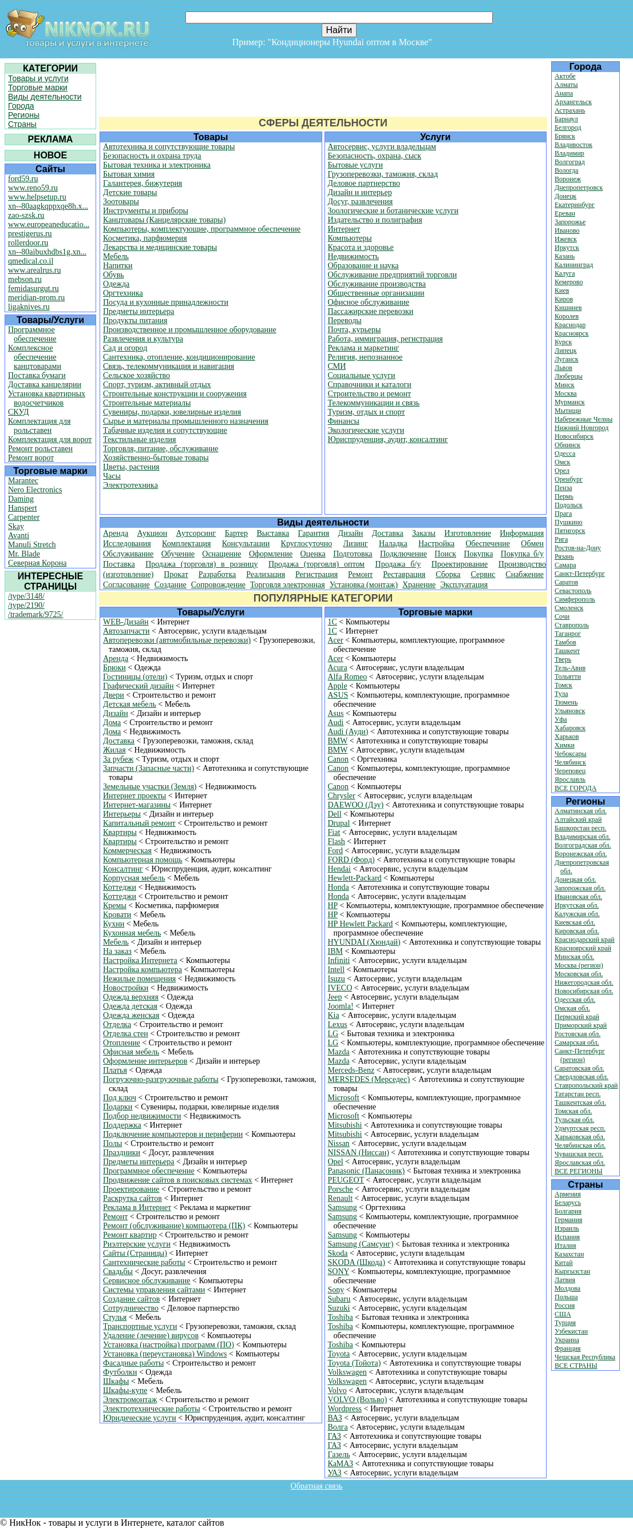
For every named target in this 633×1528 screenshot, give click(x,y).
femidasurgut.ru (33, 288)
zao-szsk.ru (26, 215)
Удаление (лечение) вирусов (151, 1335)
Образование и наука (363, 265)
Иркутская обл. (577, 905)
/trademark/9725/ (35, 614)
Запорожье (570, 222)
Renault (340, 1198)
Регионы (23, 115)
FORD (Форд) (351, 859)
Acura (337, 667)
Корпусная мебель (134, 878)
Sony (336, 1290)
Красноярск (572, 333)
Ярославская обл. (580, 1163)
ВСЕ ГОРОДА (575, 788)
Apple (337, 686)
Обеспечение (487, 543)
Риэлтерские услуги (137, 1244)
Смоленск (569, 608)
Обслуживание (128, 554)
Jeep (335, 997)
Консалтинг (123, 869)
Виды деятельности (45, 96)
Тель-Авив (570, 668)
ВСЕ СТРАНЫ (576, 1366)
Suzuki (339, 1308)
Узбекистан (571, 1331)
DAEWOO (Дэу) (356, 805)
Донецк (565, 196)
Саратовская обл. (579, 1068)
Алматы (566, 85)
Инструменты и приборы (145, 210)
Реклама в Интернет (137, 1207)
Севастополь (573, 591)
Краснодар (570, 325)
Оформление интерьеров (145, 1061)
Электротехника (130, 485)
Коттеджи (119, 887)
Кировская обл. (577, 931)
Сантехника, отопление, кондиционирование (179, 357)
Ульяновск (570, 711)
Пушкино (569, 522)
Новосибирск (574, 436)
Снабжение (524, 574)
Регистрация (316, 574)
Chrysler (341, 795)
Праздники (121, 1152)
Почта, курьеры (354, 329)
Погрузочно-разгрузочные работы (161, 1079)
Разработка (217, 574)
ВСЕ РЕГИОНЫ (579, 1171)
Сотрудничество (131, 1308)
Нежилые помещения (139, 978)
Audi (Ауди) (348, 731)
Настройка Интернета (140, 960)
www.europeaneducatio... (48, 224)
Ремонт (360, 574)
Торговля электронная (287, 584)
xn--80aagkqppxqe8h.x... (48, 206)
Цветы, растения (131, 467)
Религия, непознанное (365, 357)
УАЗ (335, 1473)
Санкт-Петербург (580, 574)
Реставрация (404, 574)
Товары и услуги (38, 78)
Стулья (114, 1317)
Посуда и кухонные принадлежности (165, 302)
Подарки (117, 1107)
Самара (565, 565)
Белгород (568, 128)
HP (333, 905)
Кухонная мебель (132, 933)
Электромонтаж (130, 1399)
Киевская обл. (575, 922)
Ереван (565, 213)
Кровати (117, 914)
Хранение (419, 584)
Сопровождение (218, 584)
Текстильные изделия (139, 439)
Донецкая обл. (575, 880)
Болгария (568, 1211)
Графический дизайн (138, 686)
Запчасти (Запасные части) (148, 768)
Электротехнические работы (151, 1408)
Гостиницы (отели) (135, 677)
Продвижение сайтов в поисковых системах (177, 1180)
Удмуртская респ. (580, 1128)
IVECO (340, 988)
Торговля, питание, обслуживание (161, 448)
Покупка (478, 554)
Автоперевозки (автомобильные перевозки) (177, 640)
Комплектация (186, 543)
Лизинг (355, 543)
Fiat (334, 832)
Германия (568, 1220)
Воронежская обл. (581, 854)
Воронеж (568, 179)
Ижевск (566, 239)
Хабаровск (570, 728)
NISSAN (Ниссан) (358, 1152)
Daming (21, 499)
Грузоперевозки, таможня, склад (383, 174)
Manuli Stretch (32, 544)
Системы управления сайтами (154, 1290)
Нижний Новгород (581, 428)
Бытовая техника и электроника (157, 165)
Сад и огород (125, 348)
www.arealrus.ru (34, 270)
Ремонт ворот (31, 457)
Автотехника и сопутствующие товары (169, 146)
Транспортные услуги (140, 1326)
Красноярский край (583, 948)
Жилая (114, 750)
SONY (339, 1271)
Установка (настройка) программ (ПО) (168, 1344)
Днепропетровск (579, 188)
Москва (566, 393)
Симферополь (575, 599)
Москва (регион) (579, 965)
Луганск (567, 359)
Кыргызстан (572, 1271)
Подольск (569, 505)
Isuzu (336, 978)
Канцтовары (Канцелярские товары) (164, 220)
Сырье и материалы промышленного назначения (185, 421)
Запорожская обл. (580, 888)
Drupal (339, 823)
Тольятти (568, 677)
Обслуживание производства (377, 284)
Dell (335, 814)
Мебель (116, 256)
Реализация (265, 574)
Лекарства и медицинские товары (160, 247)
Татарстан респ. (578, 1094)
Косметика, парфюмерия (145, 238)
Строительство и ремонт (370, 393)
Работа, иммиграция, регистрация (385, 339)
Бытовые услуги (355, 165)
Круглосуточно (307, 543)
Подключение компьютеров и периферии (173, 1134)
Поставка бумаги (37, 375)
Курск (563, 342)
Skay (16, 526)
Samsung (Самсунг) (361, 1244)
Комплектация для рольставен (39, 426)
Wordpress (345, 1408)
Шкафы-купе (125, 1390)
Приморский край (581, 1025)
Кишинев (568, 308)
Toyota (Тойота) (354, 1363)
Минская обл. (574, 957)
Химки (565, 745)
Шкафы (116, 1381)
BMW (338, 741)
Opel (335, 1161)
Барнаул (566, 119)
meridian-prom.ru (36, 297)
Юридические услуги (139, 1418)
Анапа (564, 93)
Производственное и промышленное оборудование (189, 329)
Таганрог (568, 634)
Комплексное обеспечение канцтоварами (34, 357)
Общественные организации (376, 293)
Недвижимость (353, 256)
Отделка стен (125, 1033)
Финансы (343, 421)
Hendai (339, 869)
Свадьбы (118, 1271)
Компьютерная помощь (143, 859)
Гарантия (314, 533)
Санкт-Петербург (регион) (580, 1055)
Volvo (337, 1390)
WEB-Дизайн (126, 622)
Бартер (236, 533)
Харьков (567, 737)
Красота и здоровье (361, 247)
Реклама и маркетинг (363, 348)
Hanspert (22, 508)
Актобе (565, 76)
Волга (338, 1427)
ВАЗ (335, 1418)
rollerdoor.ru (28, 242)
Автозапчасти (126, 631)
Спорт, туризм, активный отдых (157, 384)
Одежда (116, 284)
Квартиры (120, 832)
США (563, 1314)
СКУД (18, 412)
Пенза (563, 488)
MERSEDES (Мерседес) (369, 1079)
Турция (565, 1323)
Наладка (393, 543)
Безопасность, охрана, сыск (375, 156)
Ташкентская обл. (580, 1103)
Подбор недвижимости (142, 1116)
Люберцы (569, 376)
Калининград (574, 265)
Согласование (126, 584)
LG (333, 1033)
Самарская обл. (577, 1042)
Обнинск (567, 445)
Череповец (570, 771)
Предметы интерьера (139, 311)
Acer (335, 640)
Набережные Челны (583, 419)
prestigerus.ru (30, 233)
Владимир (569, 153)
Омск (562, 462)
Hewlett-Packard (355, 878)
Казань (565, 256)
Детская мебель (129, 704)
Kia (333, 1015)
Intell (336, 969)
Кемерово (569, 282)
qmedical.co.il (30, 261)
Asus (336, 713)
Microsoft (343, 1097)
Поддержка (122, 1125)
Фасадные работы (133, 1363)
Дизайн (350, 533)
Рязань (564, 556)
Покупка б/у (522, 554)
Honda (338, 887)
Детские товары (130, 192)
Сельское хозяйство (136, 375)
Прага (563, 514)
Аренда (115, 533)
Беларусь (568, 1203)
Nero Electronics (35, 490)
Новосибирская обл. (584, 991)
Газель (339, 1454)
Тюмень (566, 702)
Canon (338, 759)
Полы (112, 1143)
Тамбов (565, 642)
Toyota (339, 1354)
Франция (568, 1348)
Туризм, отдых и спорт (366, 412)
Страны (22, 124)
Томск (563, 685)
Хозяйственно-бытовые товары (156, 457)
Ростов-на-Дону (578, 548)
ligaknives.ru (29, 307)
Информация (522, 533)
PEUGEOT (346, 1180)
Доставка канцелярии (44, 384)
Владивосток (573, 145)
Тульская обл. (574, 1120)
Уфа (561, 719)
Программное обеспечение (32, 334)
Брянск (565, 136)
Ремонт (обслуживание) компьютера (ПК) (174, 1225)
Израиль (567, 1228)
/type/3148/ (26, 596)
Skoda (338, 1253)
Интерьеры (122, 814)
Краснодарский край (585, 940)
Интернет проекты (134, 795)
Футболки (120, 1372)
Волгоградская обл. (583, 845)
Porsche (340, 1189)
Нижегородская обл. (584, 982)
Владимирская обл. (582, 837)
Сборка (448, 574)
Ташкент (567, 651)
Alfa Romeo (347, 677)
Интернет (344, 229)
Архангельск (573, 102)
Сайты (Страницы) (135, 1253)
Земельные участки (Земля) (150, 786)
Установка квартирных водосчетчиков (46, 398)
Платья (115, 1070)
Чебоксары (571, 754)
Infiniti (339, 960)
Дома (112, 722)
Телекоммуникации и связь (374, 403)
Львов (563, 368)
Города (21, 105)
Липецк (566, 351)
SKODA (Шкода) (356, 1262)
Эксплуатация (464, 584)
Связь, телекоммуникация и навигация (168, 366)
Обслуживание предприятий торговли (392, 274)
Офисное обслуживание (368, 302)
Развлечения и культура (143, 339)
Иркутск (567, 248)
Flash (336, 841)
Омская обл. (572, 1008)
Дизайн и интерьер (360, 192)
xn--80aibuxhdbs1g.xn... (47, 252)
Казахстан (569, 1254)
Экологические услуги (366, 430)
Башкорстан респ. (581, 828)
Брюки (114, 667)
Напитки (118, 265)
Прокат (176, 574)
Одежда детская (130, 1006)
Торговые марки (38, 87)
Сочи (562, 616)
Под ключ (119, 1097)
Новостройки (125, 988)
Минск (565, 385)
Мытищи (568, 411)
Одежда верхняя (131, 997)
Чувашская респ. (579, 1154)
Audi (336, 722)
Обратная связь (317, 1486)
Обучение (178, 554)
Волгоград (570, 162)
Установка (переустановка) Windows (165, 1354)
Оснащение (221, 554)
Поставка (119, 564)
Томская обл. (573, 1111)
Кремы (114, 905)
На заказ (117, 951)
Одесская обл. (575, 1000)
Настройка (436, 543)
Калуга (565, 273)
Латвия (565, 1280)
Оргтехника (123, 293)
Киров (564, 299)
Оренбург (569, 479)
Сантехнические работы (144, 1262)
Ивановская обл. (578, 897)
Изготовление (467, 533)
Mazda (339, 1052)
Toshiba (340, 1317)
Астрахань (570, 110)
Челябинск (570, 762)
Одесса (565, 453)
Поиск (445, 554)
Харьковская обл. (580, 1137)
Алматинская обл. (581, 811)
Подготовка (352, 554)
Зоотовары (121, 201)
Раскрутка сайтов (132, 1198)
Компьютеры (350, 238)
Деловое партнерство (364, 183)
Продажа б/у (398, 564)
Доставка (387, 533)
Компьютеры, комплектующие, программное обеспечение (201, 229)
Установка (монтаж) (364, 584)
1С (332, 622)
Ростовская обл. (577, 1034)
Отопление (121, 1042)
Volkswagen (347, 1372)
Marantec (23, 480)
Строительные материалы (147, 403)
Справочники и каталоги (370, 384)
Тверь (563, 659)
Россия (565, 1306)
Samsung (342, 1207)
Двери (113, 695)
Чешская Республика (585, 1357)
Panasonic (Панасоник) (366, 1171)
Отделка (117, 1024)
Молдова (567, 1288)
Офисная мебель (131, 1052)
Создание (171, 584)
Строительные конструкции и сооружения (175, 393)
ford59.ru (23, 178)
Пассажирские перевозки (371, 311)
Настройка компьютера (142, 969)
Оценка (313, 554)
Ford (335, 850)
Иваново (567, 230)
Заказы (424, 533)
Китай (564, 1263)
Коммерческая (127, 850)
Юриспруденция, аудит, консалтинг (388, 439)
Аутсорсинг (196, 533)
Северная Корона (37, 563)
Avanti (18, 535)
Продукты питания (135, 320)
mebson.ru (25, 279)
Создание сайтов (131, 1299)
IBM (335, 951)
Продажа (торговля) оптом (316, 564)
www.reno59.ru (33, 188)
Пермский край (577, 1017)
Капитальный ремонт (139, 823)
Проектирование (460, 564)
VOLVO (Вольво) (357, 1399)
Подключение (403, 554)
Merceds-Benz (351, 1070)
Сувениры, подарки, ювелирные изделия (172, 412)
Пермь (564, 496)
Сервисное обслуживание (147, 1280)
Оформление (270, 554)
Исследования (127, 543)
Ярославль (570, 779)
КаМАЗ (341, 1463)
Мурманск (570, 402)
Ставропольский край (586, 1085)
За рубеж (118, 759)
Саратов (566, 582)
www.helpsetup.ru (37, 197)
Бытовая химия (129, 174)
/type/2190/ (26, 605)
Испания (567, 1237)
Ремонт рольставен (40, 448)
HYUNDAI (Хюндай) (364, 942)
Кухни (113, 924)
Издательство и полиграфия (375, 220)
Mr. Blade (24, 554)
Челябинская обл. (580, 1145)
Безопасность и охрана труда (152, 156)
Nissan (339, 1143)
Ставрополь (572, 625)
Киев (562, 290)
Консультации (246, 543)
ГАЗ (334, 1436)
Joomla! (341, 1006)
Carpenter (23, 517)
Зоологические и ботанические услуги (393, 210)
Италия (565, 1246)
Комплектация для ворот (50, 439)
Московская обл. (579, 974)
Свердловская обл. (581, 1077)
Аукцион (152, 533)
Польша (566, 1297)
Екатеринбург (575, 205)
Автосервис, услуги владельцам (382, 146)
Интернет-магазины (137, 805)
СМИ (337, 366)
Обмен (532, 543)
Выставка (272, 533)
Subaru (339, 1299)
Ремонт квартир (130, 1235)
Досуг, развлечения (360, 201)
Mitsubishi (345, 1125)
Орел (562, 471)
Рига (561, 539)
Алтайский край (578, 819)
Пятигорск (570, 531)
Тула (561, 694)
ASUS (338, 695)
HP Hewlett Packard (360, 924)
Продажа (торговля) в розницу (201, 564)
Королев (567, 316)
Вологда (567, 170)
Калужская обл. (577, 914)
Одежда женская (131, 1015)
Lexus (337, 1024)
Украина (567, 1340)
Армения (568, 1194)
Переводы (345, 320)
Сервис (482, 574)
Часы (112, 476)
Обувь (113, 274)
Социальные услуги (361, 375)
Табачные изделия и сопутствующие (165, 430)
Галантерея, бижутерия (142, 183)
